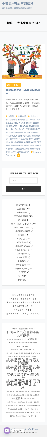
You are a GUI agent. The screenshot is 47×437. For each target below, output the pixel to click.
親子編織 (22, 220)
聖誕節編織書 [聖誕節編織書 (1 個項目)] (12, 409)
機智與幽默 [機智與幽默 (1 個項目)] (29, 395)
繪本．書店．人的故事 (21, 224)
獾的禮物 (13, 119)
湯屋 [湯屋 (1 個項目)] (13, 399)
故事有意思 (22, 257)
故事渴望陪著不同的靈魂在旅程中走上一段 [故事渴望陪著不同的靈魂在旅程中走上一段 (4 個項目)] (23, 384)
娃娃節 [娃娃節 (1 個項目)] (16, 343)
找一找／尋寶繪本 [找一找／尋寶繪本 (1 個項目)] (32, 357)
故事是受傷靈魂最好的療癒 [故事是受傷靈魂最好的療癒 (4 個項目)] (23, 361)
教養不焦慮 (22, 212)
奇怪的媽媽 (29, 145)
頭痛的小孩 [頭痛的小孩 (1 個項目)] (26, 416)
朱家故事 (24, 126)
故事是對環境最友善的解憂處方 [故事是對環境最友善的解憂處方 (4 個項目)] (23, 368)
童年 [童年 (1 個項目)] (33, 399)
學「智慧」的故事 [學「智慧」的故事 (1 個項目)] (13, 353)
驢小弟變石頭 (17, 142)
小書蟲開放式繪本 (22, 246)
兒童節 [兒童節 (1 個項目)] (9, 339)
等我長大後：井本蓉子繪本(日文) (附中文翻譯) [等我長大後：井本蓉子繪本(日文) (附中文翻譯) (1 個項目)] (23, 402)
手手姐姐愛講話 (21, 216)
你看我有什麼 (30, 142)
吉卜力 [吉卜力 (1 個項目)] (24, 339)
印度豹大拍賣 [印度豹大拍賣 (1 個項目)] (16, 339)
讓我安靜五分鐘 (22, 149)
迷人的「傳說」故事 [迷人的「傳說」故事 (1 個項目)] (31, 409)
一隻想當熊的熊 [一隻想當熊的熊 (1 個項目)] (23, 329)
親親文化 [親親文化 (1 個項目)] (21, 409)
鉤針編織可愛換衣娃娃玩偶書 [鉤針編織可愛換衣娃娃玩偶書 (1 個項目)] (16, 412)
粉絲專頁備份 (21, 250)
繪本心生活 (21, 265)
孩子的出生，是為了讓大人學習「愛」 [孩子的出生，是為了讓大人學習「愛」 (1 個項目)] (23, 350)
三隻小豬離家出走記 (20, 152)
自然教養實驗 (21, 268)
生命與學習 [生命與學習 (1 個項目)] (27, 399)
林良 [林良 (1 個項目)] (8, 395)
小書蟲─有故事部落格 (18, 3)
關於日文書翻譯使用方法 (24, 295)
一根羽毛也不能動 (14, 136)
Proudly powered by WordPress (23, 429)
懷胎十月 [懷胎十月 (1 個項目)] (22, 357)
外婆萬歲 (36, 136)
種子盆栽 (22, 276)
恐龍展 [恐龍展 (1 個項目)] (21, 353)
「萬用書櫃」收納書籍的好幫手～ (24, 299)
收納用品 (21, 239)
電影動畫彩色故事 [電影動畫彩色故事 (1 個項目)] (16, 416)
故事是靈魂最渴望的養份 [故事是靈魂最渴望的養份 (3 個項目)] (23, 376)
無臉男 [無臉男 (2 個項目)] (19, 398)
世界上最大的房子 (17, 129)
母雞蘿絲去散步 (16, 132)
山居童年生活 (22, 242)
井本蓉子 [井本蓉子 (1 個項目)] (32, 329)
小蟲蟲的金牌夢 (26, 139)
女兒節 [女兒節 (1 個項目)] (11, 343)
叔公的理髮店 (33, 132)
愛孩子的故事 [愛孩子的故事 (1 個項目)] (35, 353)
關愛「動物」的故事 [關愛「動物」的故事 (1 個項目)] (33, 412)
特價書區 (22, 235)
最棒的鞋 (27, 136)
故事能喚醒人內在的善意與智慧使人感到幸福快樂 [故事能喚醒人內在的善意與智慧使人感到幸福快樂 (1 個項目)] (23, 391)
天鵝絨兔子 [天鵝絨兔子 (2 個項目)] (33, 338)
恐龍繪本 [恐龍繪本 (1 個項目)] (27, 353)
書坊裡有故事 (22, 205)
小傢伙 (22, 123)
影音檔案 (22, 280)
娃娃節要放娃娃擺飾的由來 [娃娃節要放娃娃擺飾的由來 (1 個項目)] (28, 343)
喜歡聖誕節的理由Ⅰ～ (24, 310)
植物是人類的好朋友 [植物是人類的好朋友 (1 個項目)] (17, 395)
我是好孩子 (14, 126)
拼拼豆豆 (22, 272)
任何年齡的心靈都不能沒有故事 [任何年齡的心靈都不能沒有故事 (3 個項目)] (23, 333)
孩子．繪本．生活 (22, 227)
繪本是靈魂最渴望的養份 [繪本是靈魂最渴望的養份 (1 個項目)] (32, 405)
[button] (44, 6)
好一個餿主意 (12, 139)
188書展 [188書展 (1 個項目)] (14, 329)
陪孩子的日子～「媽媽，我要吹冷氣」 (24, 314)
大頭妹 (29, 123)
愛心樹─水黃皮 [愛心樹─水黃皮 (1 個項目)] (14, 357)
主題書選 (22, 116)
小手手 (11, 116)
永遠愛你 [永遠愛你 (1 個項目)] (36, 395)
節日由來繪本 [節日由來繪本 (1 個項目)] (18, 405)
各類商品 (22, 261)
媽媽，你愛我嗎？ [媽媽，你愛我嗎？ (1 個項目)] (23, 346)
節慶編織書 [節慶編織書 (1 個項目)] (10, 405)
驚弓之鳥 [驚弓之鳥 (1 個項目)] (34, 416)
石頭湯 (32, 119)
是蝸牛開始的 (17, 145)
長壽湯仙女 (23, 119)
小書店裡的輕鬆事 (22, 231)
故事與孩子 (22, 254)
